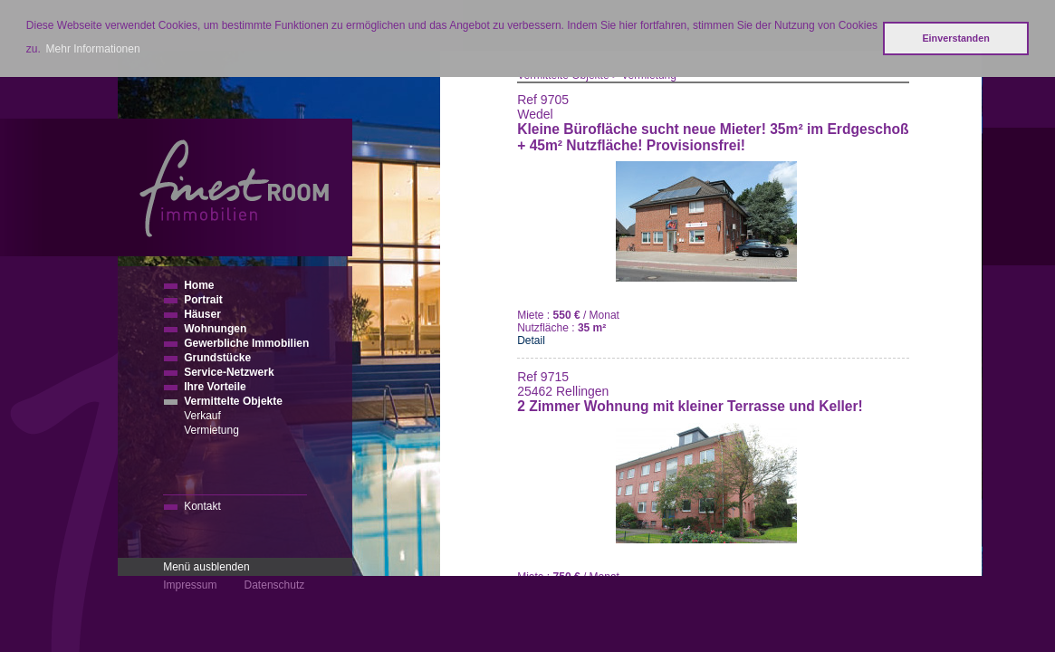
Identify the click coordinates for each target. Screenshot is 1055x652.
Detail (531, 340)
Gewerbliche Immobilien (246, 343)
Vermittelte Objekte (233, 401)
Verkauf (202, 415)
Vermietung (211, 430)
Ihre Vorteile (214, 386)
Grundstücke (217, 357)
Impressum (189, 585)
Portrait (203, 299)
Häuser (202, 314)
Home (199, 285)
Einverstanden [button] (955, 38)
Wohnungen (215, 328)
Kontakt (202, 506)
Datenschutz (275, 585)
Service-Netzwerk (228, 372)
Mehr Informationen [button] (93, 49)
